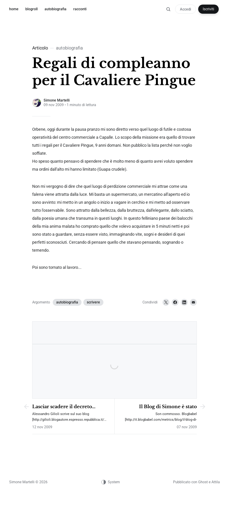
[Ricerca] (168, 11)
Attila (215, 482)
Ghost (203, 482)
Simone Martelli (57, 100)
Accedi (185, 9)
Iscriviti (208, 9)
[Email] (193, 302)
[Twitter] (166, 302)
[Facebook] (175, 302)
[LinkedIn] (184, 302)
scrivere (93, 302)
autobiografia (67, 302)
